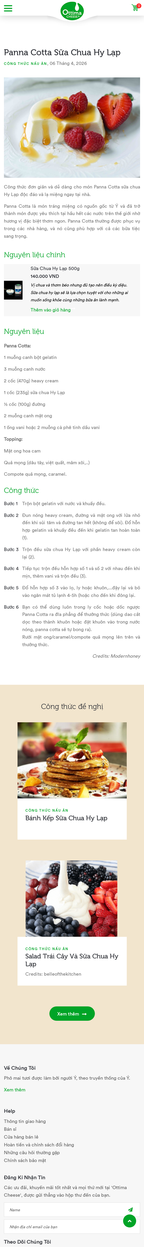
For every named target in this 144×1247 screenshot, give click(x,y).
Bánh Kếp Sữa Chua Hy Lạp (66, 817)
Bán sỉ (10, 1129)
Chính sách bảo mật (25, 1160)
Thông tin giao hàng (25, 1121)
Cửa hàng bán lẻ (21, 1137)
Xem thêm (72, 1013)
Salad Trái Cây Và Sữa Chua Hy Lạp (71, 959)
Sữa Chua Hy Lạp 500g (55, 268)
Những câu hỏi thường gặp (32, 1152)
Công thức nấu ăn (25, 63)
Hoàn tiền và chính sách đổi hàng (39, 1144)
